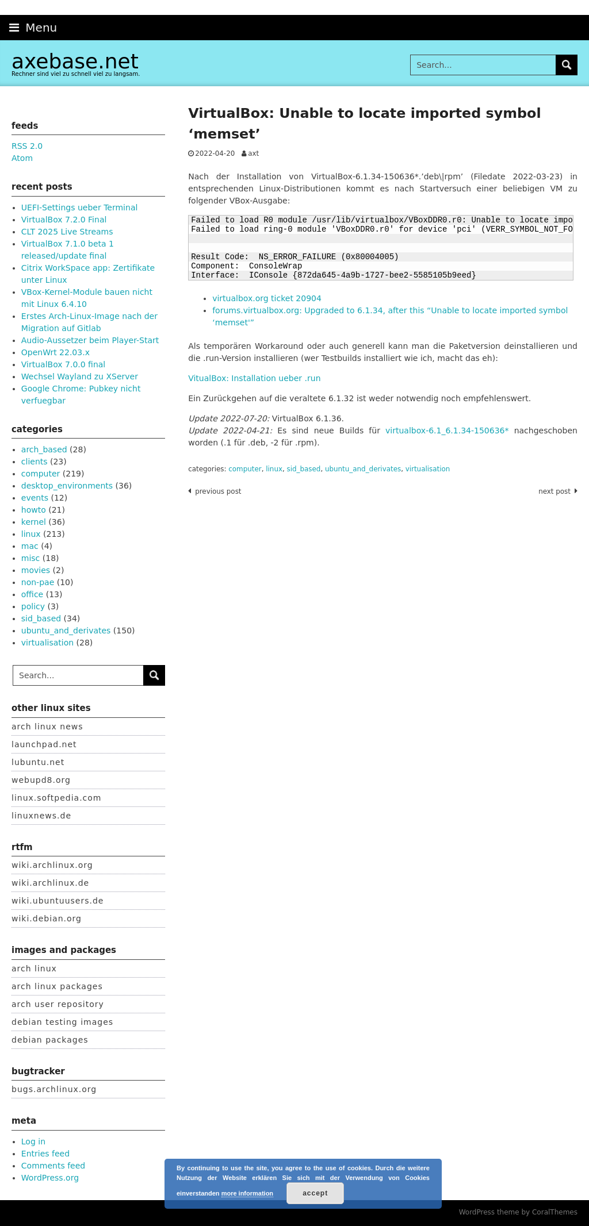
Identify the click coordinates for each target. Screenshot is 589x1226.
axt (253, 153)
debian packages (50, 1039)
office (32, 594)
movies (35, 570)
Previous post (218, 491)
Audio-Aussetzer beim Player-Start (90, 340)
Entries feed (45, 1153)
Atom (22, 158)
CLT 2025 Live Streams (67, 231)
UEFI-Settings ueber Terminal (79, 207)
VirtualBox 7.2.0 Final (64, 219)
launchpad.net (44, 744)
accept (315, 1193)
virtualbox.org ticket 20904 (267, 298)
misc (30, 558)
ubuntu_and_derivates (363, 469)
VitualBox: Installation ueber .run (254, 378)
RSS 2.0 (27, 146)
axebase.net (75, 61)
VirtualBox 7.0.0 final (63, 364)
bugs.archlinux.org (54, 1089)
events (34, 497)
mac (30, 546)
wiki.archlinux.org (52, 865)
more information (247, 1193)
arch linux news (47, 726)
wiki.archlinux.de (50, 882)
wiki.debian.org (47, 918)
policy (33, 606)
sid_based (304, 469)
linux (274, 469)
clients (34, 461)
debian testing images (62, 1022)
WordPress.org (50, 1177)
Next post (554, 491)
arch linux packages (57, 986)
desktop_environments (67, 485)
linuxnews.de (41, 815)
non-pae (37, 582)
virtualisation (428, 469)
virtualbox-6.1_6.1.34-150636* (446, 430)
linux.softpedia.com (57, 797)
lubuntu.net (38, 762)
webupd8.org (41, 780)
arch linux (34, 968)
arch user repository (58, 1004)
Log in (33, 1141)
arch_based (44, 449)
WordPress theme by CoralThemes (518, 1212)
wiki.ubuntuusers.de (58, 900)
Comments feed (53, 1165)
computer (244, 469)
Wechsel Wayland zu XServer (79, 376)
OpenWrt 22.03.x (55, 352)
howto (33, 509)
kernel (33, 521)
